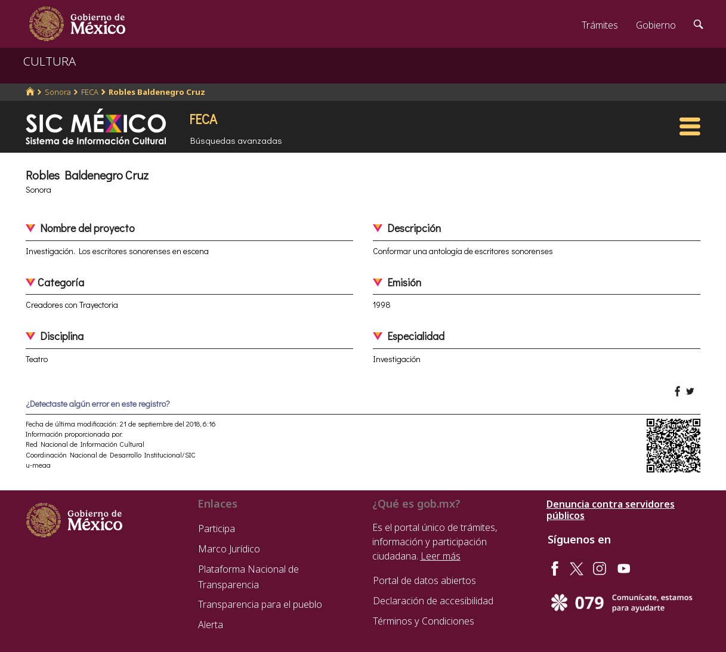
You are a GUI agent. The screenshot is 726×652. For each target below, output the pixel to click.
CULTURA (49, 61)
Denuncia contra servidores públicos (610, 510)
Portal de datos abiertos (424, 580)
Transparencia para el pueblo (260, 604)
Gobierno (656, 25)
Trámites (600, 25)
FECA (89, 91)
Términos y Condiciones (423, 621)
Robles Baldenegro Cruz (157, 91)
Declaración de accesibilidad (433, 600)
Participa (216, 528)
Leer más (441, 556)
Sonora (58, 91)
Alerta (210, 624)
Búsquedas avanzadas (236, 140)
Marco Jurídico (229, 548)
